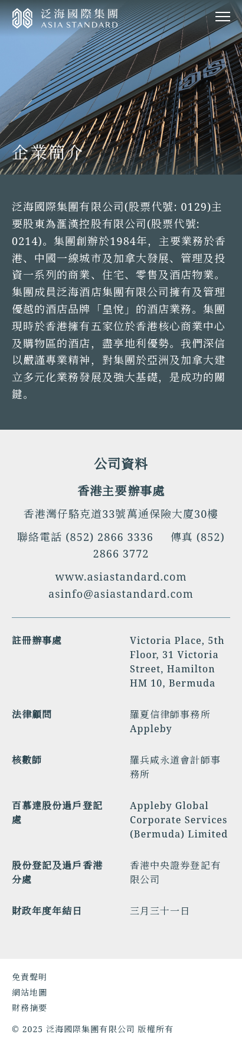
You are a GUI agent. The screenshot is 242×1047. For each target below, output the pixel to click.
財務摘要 (29, 1007)
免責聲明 (29, 976)
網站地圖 (29, 992)
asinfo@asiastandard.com (121, 594)
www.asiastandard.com (121, 576)
